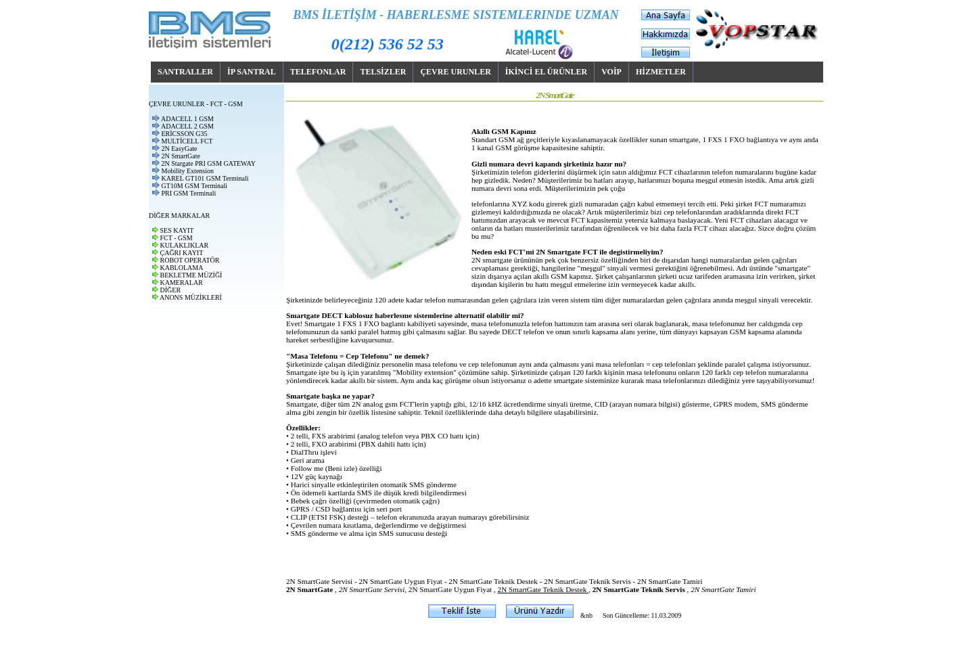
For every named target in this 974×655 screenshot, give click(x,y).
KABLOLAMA (182, 267)
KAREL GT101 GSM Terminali (205, 178)
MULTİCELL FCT (187, 141)
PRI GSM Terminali (189, 193)
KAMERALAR (181, 282)
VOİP (611, 71)
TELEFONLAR (318, 71)
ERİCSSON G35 (185, 133)
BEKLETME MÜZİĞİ (191, 275)
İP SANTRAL (251, 71)
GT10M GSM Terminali (194, 185)
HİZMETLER (661, 71)
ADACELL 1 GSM (187, 118)
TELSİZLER (383, 71)
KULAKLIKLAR (184, 245)
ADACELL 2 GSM (187, 126)
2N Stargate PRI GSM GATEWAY (209, 163)
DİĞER (170, 290)
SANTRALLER (185, 71)
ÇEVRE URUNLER (455, 71)
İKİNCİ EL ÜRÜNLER (546, 71)
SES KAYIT (177, 230)
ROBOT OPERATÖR (190, 260)
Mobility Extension (188, 171)
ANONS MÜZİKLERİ (191, 297)
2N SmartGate (181, 156)
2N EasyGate (180, 148)
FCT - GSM (176, 238)
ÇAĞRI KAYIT (182, 252)
